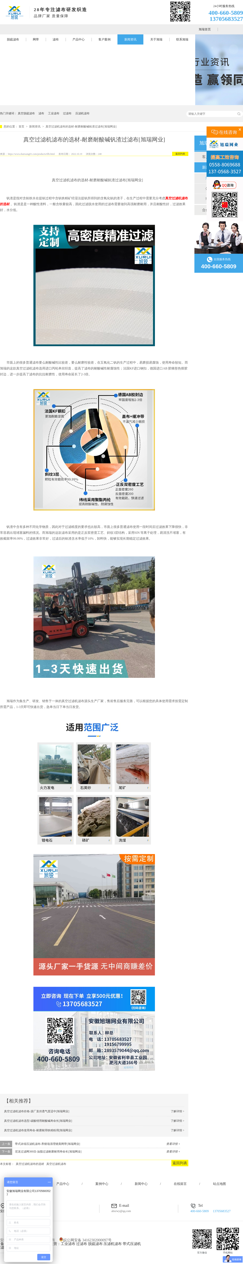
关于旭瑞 (156, 39)
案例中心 (101, 1183)
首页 (22, 126)
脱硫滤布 (13, 39)
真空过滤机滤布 (56, 1163)
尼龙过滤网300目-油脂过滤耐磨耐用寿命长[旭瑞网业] (48, 1151)
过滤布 (67, 113)
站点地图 (219, 1183)
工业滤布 (53, 113)
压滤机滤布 (82, 113)
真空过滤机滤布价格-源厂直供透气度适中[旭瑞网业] (36, 1111)
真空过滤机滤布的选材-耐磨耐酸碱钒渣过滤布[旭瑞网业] (81, 126)
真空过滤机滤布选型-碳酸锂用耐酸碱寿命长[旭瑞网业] (38, 1120)
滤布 (56, 39)
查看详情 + (173, 1143)
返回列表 (180, 153)
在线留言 (180, 1183)
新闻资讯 (130, 39)
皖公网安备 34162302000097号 (85, 1240)
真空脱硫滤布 (26, 113)
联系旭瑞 (182, 39)
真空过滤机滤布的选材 (30, 1163)
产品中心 (78, 39)
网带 (36, 39)
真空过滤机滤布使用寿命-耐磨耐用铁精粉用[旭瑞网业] (38, 1130)
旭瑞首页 (205, 29)
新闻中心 (141, 1183)
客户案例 (104, 39)
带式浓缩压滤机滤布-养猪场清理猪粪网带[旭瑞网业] (47, 1143)
